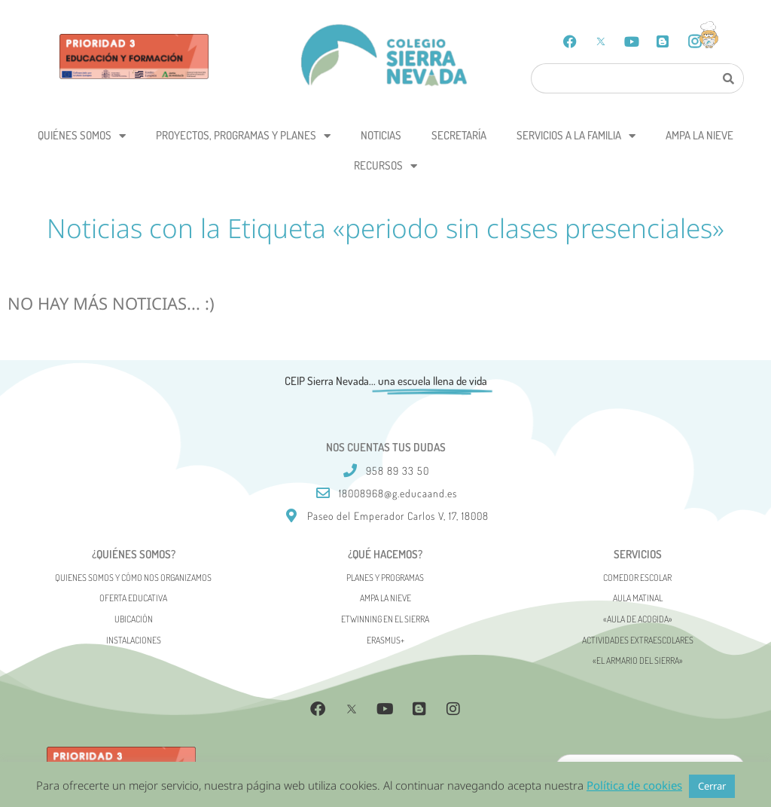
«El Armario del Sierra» (638, 660)
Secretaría (458, 135)
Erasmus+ (385, 640)
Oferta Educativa (133, 598)
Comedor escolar (637, 577)
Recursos (385, 166)
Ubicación (133, 619)
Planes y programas (385, 577)
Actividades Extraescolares (637, 640)
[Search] (728, 78)
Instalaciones (133, 640)
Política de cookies (634, 785)
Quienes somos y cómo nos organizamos (133, 577)
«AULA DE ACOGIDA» (637, 619)
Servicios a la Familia (576, 136)
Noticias (381, 135)
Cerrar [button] (712, 786)
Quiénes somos (82, 136)
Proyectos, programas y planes (243, 136)
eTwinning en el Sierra (385, 619)
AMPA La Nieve (699, 135)
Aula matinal (638, 598)
